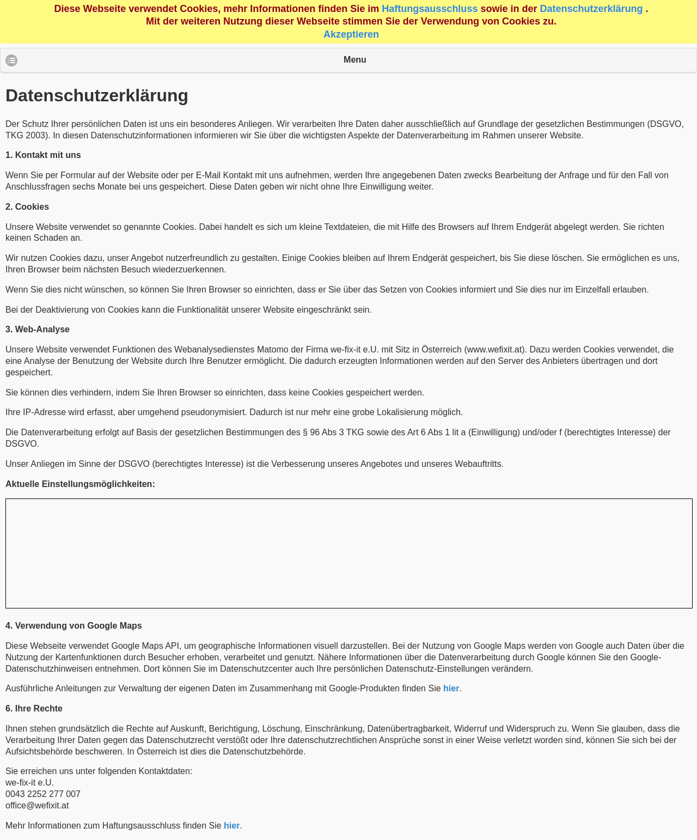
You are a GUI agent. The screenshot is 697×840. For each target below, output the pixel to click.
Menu (355, 59)
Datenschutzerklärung (591, 8)
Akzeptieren (351, 34)
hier (451, 688)
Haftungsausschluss (430, 8)
